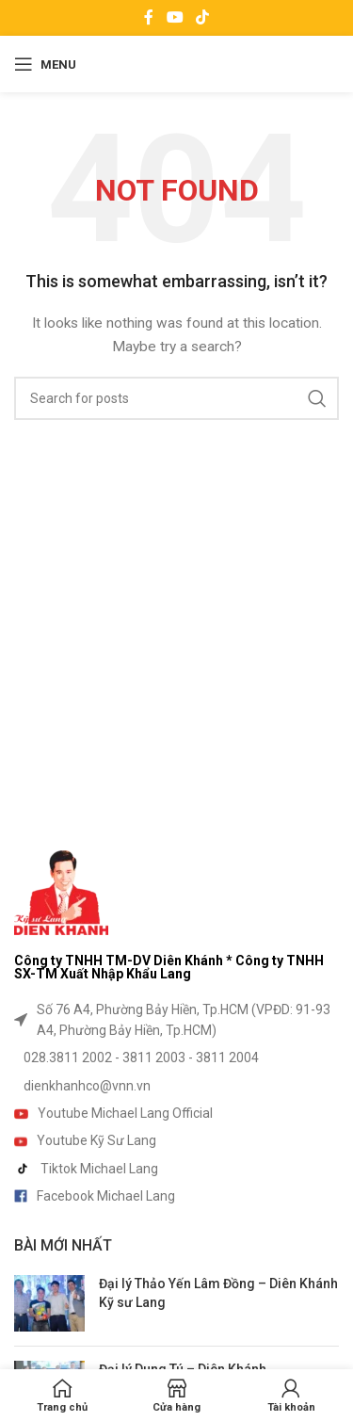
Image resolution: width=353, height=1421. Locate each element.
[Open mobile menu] (45, 64)
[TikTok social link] (202, 17)
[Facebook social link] (149, 17)
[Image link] (61, 890)
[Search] (176, 398)
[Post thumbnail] (49, 1303)
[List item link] (176, 1020)
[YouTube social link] (174, 17)
